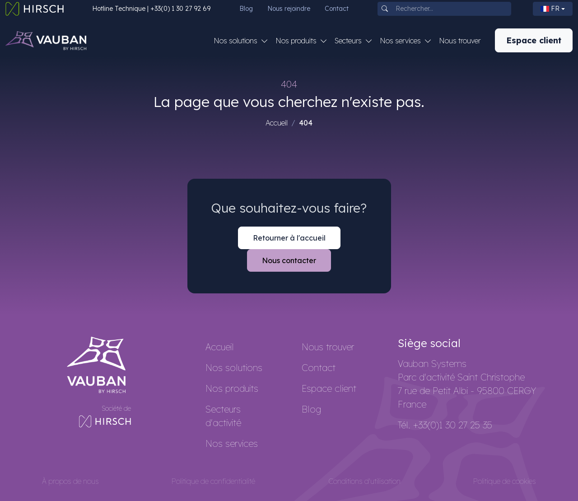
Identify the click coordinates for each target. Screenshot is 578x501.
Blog (246, 9)
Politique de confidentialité (213, 481)
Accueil (277, 122)
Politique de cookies (504, 481)
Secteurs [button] (349, 40)
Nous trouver (459, 40)
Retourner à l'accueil (289, 237)
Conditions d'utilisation (364, 481)
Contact (337, 9)
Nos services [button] (401, 40)
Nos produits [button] (296, 40)
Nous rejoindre (288, 9)
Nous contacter (289, 260)
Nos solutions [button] (236, 40)
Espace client (533, 40)
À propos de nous (70, 481)
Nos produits (231, 388)
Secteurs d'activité (223, 416)
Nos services (231, 443)
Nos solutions (233, 367)
